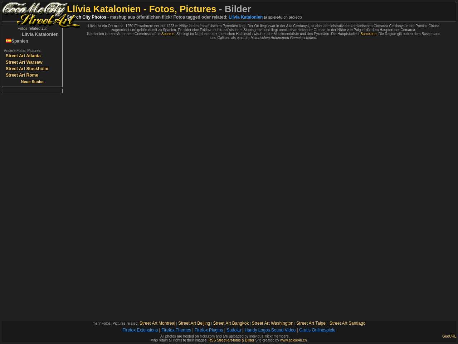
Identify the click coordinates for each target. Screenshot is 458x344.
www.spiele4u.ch (293, 340)
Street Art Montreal (157, 323)
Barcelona (368, 34)
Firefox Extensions (140, 330)
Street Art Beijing (194, 323)
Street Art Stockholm (27, 68)
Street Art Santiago (348, 323)
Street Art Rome (22, 75)
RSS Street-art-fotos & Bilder (231, 340)
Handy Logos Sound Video (270, 330)
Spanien (168, 34)
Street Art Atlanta (23, 55)
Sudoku (233, 330)
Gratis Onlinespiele (317, 330)
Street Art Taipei (311, 323)
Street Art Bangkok (231, 323)
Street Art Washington (272, 323)
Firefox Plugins (209, 330)
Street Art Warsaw (24, 62)
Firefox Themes (176, 330)
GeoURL (449, 336)
